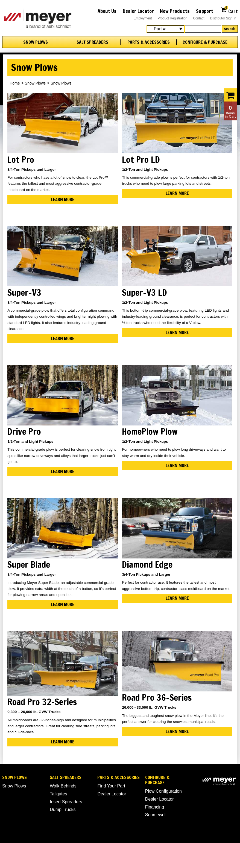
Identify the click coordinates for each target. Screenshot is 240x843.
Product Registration (173, 18)
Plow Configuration (163, 791)
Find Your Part (111, 786)
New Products (175, 10)
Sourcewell (155, 814)
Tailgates (58, 794)
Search (229, 28)
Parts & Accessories (148, 42)
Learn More (62, 199)
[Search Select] (165, 29)
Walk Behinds (63, 786)
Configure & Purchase (205, 42)
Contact (198, 18)
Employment (143, 18)
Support (204, 10)
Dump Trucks (62, 809)
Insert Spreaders (66, 801)
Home (15, 83)
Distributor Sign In (223, 18)
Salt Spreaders (92, 42)
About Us (107, 10)
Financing (154, 807)
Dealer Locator (138, 10)
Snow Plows (35, 42)
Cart (229, 10)
